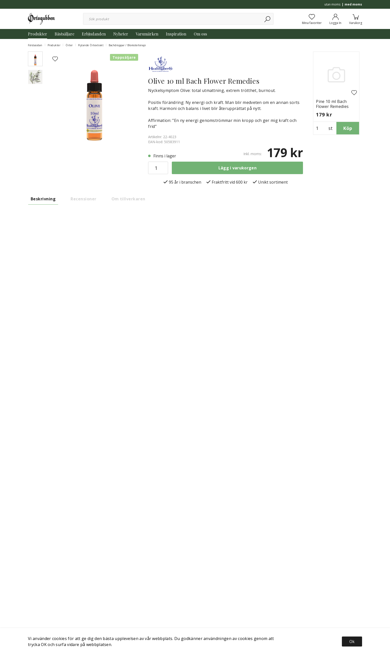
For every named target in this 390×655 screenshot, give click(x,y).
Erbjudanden (94, 33)
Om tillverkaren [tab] (128, 199)
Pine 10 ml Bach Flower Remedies (332, 104)
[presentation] (35, 58)
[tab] (35, 59)
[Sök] (268, 19)
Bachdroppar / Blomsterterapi (127, 45)
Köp (347, 128)
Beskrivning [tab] (43, 199)
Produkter (37, 33)
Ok (352, 641)
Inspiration (176, 33)
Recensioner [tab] (83, 199)
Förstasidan (35, 45)
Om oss (200, 33)
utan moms (332, 4)
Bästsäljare (64, 33)
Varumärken (147, 33)
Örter (69, 45)
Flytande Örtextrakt (91, 45)
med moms (353, 4)
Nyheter (120, 33)
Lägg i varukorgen (237, 168)
